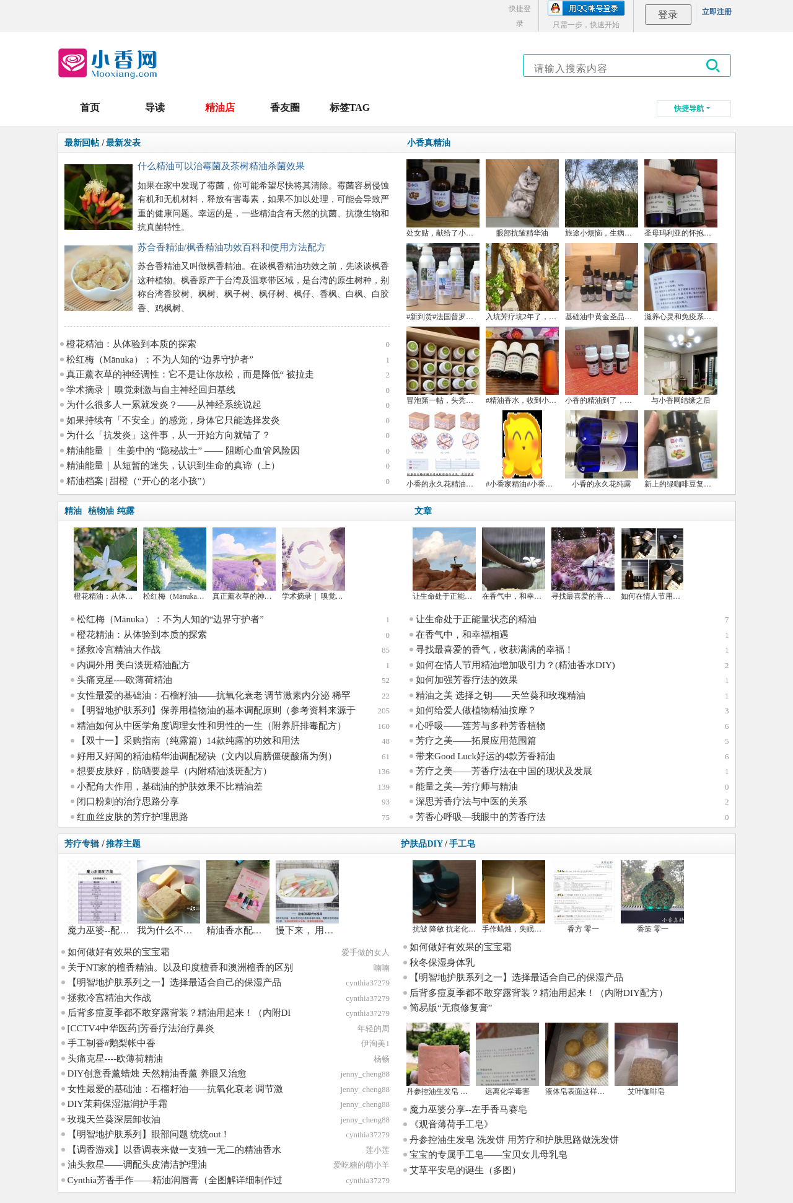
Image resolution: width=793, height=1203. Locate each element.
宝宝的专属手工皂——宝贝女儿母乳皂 (488, 1155)
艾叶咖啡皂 (646, 1091)
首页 (90, 107)
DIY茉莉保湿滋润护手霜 (118, 1104)
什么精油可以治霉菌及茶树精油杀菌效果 (221, 166)
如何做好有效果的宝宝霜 (119, 952)
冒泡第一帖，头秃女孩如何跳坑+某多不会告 (479, 400)
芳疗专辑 (81, 843)
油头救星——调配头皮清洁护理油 (137, 1165)
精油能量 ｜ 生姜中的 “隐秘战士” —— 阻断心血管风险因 (183, 451)
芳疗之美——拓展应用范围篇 (476, 741)
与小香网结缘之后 (681, 400)
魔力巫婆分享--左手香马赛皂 (468, 1109)
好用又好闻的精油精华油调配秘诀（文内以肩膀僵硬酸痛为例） (207, 756)
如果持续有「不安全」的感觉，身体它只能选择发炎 (173, 420)
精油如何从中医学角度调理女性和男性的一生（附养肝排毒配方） (211, 726)
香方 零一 (583, 929)
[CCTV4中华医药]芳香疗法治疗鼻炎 (141, 1028)
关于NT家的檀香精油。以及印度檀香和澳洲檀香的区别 (181, 967)
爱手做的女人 (365, 952)
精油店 (220, 107)
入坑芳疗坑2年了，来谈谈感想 (536, 316)
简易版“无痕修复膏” (451, 1008)
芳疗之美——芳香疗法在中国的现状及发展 (504, 771)
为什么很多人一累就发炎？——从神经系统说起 (163, 405)
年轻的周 (373, 1028)
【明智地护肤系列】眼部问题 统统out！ (149, 1134)
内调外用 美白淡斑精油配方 (134, 665)
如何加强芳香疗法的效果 (467, 680)
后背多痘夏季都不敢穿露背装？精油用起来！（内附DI (179, 1013)
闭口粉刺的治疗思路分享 (128, 801)
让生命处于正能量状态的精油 (461, 596)
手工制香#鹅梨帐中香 (112, 1043)
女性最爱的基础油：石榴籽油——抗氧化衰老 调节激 (176, 1089)
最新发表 (123, 143)
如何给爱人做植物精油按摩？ (476, 710)
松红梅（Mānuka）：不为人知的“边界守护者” (159, 359)
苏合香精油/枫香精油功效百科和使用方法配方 (232, 247)
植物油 (101, 511)
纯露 (125, 511)
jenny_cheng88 (364, 1073)
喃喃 (382, 967)
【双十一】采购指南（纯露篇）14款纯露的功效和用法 (188, 741)
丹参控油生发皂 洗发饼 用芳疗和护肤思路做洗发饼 (514, 1140)
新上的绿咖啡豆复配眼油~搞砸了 (698, 484)
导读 (155, 107)
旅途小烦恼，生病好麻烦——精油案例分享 (635, 233)
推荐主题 (123, 843)
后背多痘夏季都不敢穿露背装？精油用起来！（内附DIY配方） (539, 993)
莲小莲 (378, 1150)
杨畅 (382, 1059)
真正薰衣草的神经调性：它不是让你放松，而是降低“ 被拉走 (190, 374)
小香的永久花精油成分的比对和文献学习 (473, 484)
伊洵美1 (375, 1043)
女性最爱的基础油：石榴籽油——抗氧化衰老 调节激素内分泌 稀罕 (214, 695)
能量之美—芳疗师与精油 (467, 786)
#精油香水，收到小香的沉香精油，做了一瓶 (558, 400)
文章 (423, 511)
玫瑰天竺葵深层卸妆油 (114, 1119)
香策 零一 (652, 929)
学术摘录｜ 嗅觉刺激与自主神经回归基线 (151, 390)
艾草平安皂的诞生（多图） (465, 1170)
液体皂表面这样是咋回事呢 (589, 1091)
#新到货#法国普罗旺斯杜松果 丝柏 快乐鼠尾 (478, 316)
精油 (73, 511)
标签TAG (350, 107)
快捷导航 (689, 108)
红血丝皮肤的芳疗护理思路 (132, 817)
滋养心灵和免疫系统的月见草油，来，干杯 (715, 316)
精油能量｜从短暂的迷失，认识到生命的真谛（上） (173, 465)
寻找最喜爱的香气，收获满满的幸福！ (495, 649)
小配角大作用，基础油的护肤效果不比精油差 (170, 786)
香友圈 (285, 107)
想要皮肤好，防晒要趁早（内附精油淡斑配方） (174, 771)
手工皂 (462, 843)
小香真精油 (428, 143)
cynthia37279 (368, 982)
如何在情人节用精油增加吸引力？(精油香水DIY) (515, 665)
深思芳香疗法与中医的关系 (471, 801)
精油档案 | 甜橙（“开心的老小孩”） (138, 481)
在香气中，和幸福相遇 (519, 596)
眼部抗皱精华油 (522, 233)
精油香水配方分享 (243, 930)
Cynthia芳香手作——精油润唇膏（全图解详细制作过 (175, 1180)
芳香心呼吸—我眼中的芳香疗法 (481, 817)
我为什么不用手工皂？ (183, 930)
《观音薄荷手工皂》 (451, 1124)
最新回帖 (81, 143)
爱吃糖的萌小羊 (361, 1165)
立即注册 (717, 11)
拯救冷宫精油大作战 (118, 649)
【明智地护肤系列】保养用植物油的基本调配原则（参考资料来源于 (216, 710)
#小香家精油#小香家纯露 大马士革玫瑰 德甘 (558, 484)
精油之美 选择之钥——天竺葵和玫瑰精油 (500, 695)
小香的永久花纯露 (601, 484)
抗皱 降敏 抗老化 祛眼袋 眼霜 (461, 929)
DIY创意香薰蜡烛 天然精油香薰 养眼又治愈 (157, 1073)
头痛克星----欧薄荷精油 (125, 680)
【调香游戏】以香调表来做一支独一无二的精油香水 (174, 1150)
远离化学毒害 (507, 1091)
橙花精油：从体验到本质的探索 (131, 344)
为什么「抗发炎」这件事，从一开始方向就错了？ (168, 435)
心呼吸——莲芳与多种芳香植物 (481, 726)
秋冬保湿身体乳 (442, 962)
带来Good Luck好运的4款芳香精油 (485, 756)
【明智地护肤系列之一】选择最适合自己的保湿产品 (174, 982)
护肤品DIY (422, 843)
